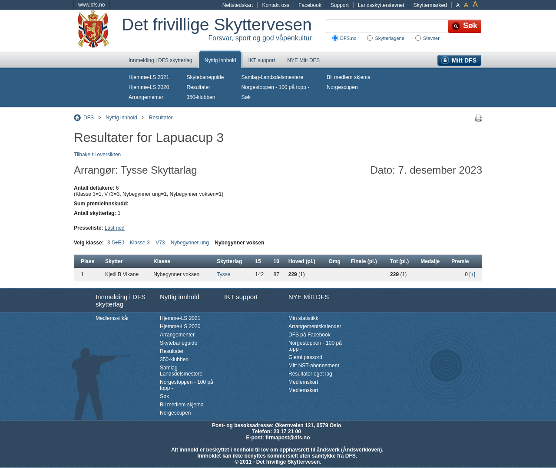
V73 (160, 243)
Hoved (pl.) (301, 261)
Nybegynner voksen (239, 243)
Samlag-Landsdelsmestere (272, 77)
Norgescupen (342, 87)
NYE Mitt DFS (303, 60)
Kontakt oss (275, 5)
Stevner (431, 38)
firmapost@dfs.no (287, 438)
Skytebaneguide (205, 77)
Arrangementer (146, 97)
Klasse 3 (140, 243)
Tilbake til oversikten (97, 155)
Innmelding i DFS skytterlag (160, 60)
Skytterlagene (389, 38)
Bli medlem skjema (349, 77)
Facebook (309, 5)
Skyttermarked (430, 5)
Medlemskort (303, 382)
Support (340, 5)
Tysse (223, 274)
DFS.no (348, 38)
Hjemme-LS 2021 (149, 77)
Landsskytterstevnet (381, 5)
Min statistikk (303, 318)
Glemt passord (305, 357)
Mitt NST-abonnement (313, 366)
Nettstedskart (237, 5)
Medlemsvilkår (112, 318)
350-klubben (200, 97)
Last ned (115, 228)
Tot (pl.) (399, 261)
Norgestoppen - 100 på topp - (275, 87)
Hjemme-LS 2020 (149, 87)
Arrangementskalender (314, 326)
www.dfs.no (91, 5)
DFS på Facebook (309, 335)
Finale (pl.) (364, 261)
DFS (88, 118)
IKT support (261, 60)
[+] (472, 274)
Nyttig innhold (220, 60)
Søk (245, 97)
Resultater (198, 87)
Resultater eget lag (310, 374)
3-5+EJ (115, 243)
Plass (87, 261)
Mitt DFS (464, 60)
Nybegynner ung (190, 243)
